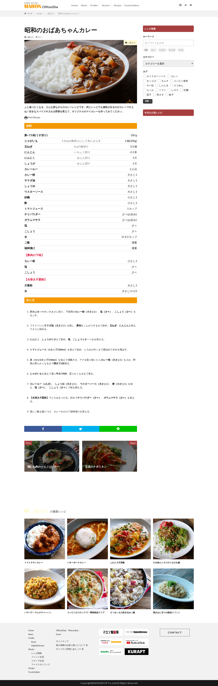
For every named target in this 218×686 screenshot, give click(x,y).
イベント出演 (37, 657)
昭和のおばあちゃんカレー (69, 13)
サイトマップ (62, 641)
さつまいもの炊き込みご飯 (123, 612)
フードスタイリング (40, 664)
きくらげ (172, 50)
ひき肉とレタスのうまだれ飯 (167, 562)
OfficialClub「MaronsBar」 (68, 630)
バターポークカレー (77, 562)
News (84, 5)
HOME (29, 13)
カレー (40, 37)
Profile (93, 5)
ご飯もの (50, 13)
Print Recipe (32, 117)
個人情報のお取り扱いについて (72, 645)
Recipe (117, 5)
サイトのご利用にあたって (69, 649)
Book (33, 642)
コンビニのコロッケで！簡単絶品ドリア (87, 612)
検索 (147, 101)
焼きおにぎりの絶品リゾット (167, 612)
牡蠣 (145, 50)
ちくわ (181, 50)
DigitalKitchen (37, 645)
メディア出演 (37, 661)
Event (58, 634)
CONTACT (175, 632)
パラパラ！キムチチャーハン (38, 612)
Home (74, 5)
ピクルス (162, 50)
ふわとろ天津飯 (118, 562)
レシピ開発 (36, 653)
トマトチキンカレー (34, 562)
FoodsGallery (131, 5)
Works (106, 5)
